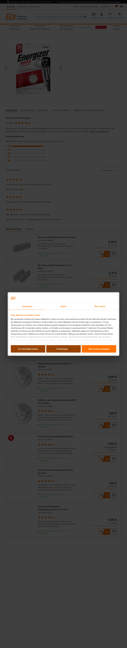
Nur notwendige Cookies (28, 349)
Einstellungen (64, 349)
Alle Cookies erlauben (99, 349)
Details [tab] (63, 306)
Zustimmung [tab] (27, 306)
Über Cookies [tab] (99, 306)
